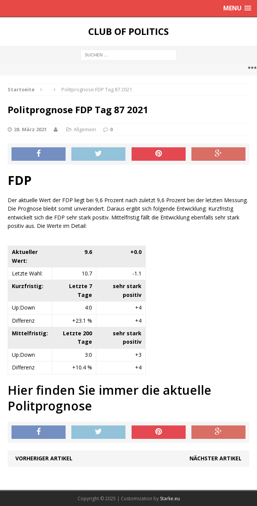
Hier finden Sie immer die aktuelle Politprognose (109, 398)
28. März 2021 (30, 129)
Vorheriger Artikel (43, 458)
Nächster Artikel (215, 458)
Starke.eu (170, 498)
